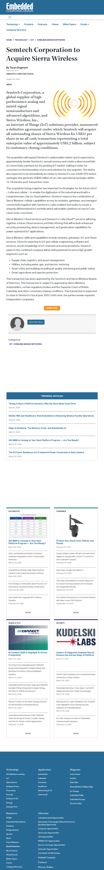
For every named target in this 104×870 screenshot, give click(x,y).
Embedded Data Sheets (16, 822)
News (8, 838)
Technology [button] (13, 24)
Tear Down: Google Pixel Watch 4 (69, 570)
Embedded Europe (77, 799)
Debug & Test (11, 807)
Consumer (42, 782)
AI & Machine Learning (15, 774)
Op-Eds (9, 834)
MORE (28, 613)
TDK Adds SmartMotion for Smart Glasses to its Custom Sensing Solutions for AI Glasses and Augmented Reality (75, 584)
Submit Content (46, 857)
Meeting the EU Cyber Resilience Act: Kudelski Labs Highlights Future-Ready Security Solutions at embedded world (75, 705)
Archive (73, 778)
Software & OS (12, 799)
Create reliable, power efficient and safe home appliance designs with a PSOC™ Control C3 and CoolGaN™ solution (75, 556)
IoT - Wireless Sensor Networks (25, 344)
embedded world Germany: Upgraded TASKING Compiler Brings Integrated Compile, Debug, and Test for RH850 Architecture (28, 688)
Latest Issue (75, 774)
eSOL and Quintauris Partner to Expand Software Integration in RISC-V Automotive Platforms (26, 556)
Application (44, 769)
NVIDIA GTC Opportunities (49, 841)
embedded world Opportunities (51, 818)
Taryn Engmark (19, 67)
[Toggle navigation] (9, 17)
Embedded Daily (76, 795)
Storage (9, 803)
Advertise (43, 813)
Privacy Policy (45, 867)
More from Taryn (36, 322)
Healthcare (42, 786)
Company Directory (16, 30)
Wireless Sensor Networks (51, 40)
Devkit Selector (13, 846)
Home (9, 40)
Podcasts (42, 24)
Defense (42, 794)
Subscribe (52, 308)
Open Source (11, 782)
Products (28, 24)
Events (9, 863)
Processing (10, 790)
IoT (32, 40)
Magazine (75, 769)
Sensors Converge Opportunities (51, 845)
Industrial (42, 778)
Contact (42, 862)
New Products (12, 851)
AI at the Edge (76, 803)
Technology (21, 40)
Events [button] (84, 24)
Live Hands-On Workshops (49, 853)
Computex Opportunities (48, 829)
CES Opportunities (45, 837)
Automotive (43, 774)
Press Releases (12, 842)
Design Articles (12, 830)
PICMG (9, 818)
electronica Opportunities (48, 833)
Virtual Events (12, 855)
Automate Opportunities (48, 849)
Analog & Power (12, 786)
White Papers (69, 24)
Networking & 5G (45, 790)
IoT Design (74, 791)
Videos (55, 24)
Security (9, 794)
